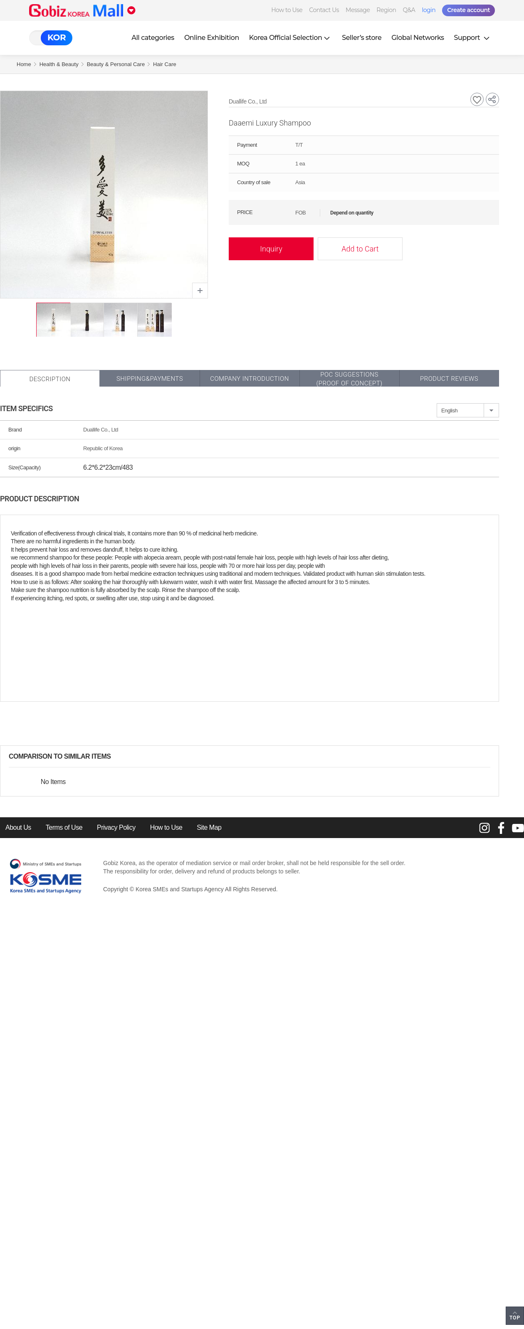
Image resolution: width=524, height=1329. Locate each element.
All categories (152, 38)
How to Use (286, 10)
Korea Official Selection (290, 38)
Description (49, 379)
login (428, 10)
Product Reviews (449, 378)
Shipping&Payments (149, 378)
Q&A (409, 10)
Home (24, 64)
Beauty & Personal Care (116, 64)
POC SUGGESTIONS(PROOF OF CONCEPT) (349, 379)
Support (473, 38)
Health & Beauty (59, 64)
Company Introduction (249, 378)
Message (358, 10)
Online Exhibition (211, 38)
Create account (468, 10)
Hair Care (164, 64)
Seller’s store (361, 38)
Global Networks (417, 38)
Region (386, 10)
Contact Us (324, 10)
